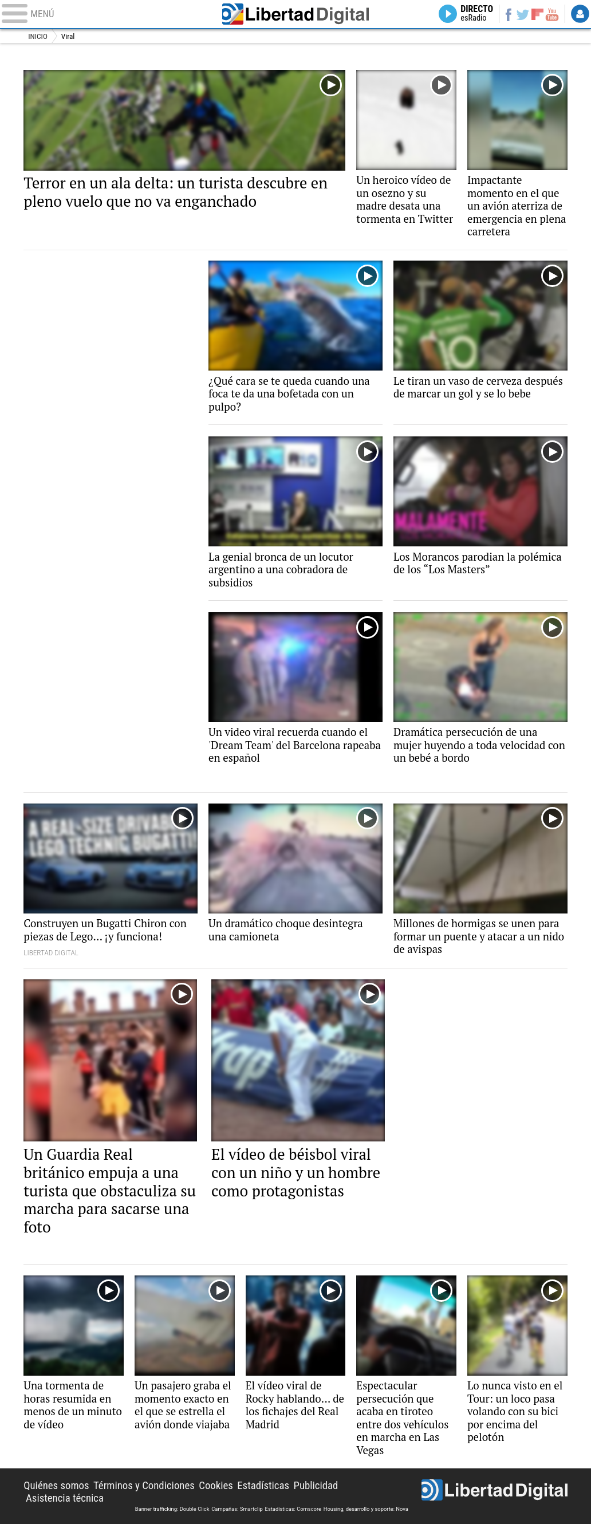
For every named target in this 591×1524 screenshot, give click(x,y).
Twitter (522, 14)
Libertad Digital (295, 14)
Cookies (216, 1485)
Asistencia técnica (65, 1498)
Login (580, 14)
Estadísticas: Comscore (293, 1509)
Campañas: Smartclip (237, 1509)
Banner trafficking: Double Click (172, 1509)
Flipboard (537, 14)
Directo (476, 14)
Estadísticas (263, 1485)
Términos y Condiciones (144, 1485)
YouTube (552, 14)
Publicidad (316, 1485)
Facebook (508, 14)
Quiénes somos (56, 1485)
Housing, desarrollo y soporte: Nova (366, 1509)
